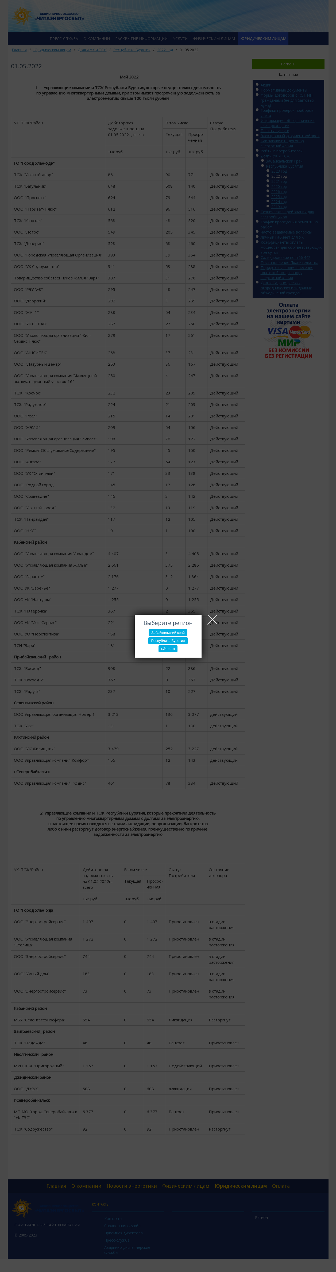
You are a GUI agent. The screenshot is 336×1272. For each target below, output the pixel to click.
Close (212, 620)
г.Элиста (168, 649)
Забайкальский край (168, 633)
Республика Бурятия (168, 641)
